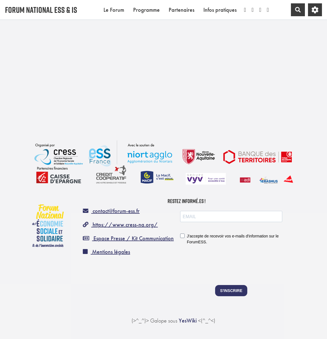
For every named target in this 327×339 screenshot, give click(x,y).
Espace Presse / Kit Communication (128, 238)
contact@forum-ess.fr (111, 211)
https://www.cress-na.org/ (120, 224)
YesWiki (188, 320)
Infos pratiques (220, 9)
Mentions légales (106, 251)
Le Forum (113, 9)
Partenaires (181, 9)
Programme (146, 9)
